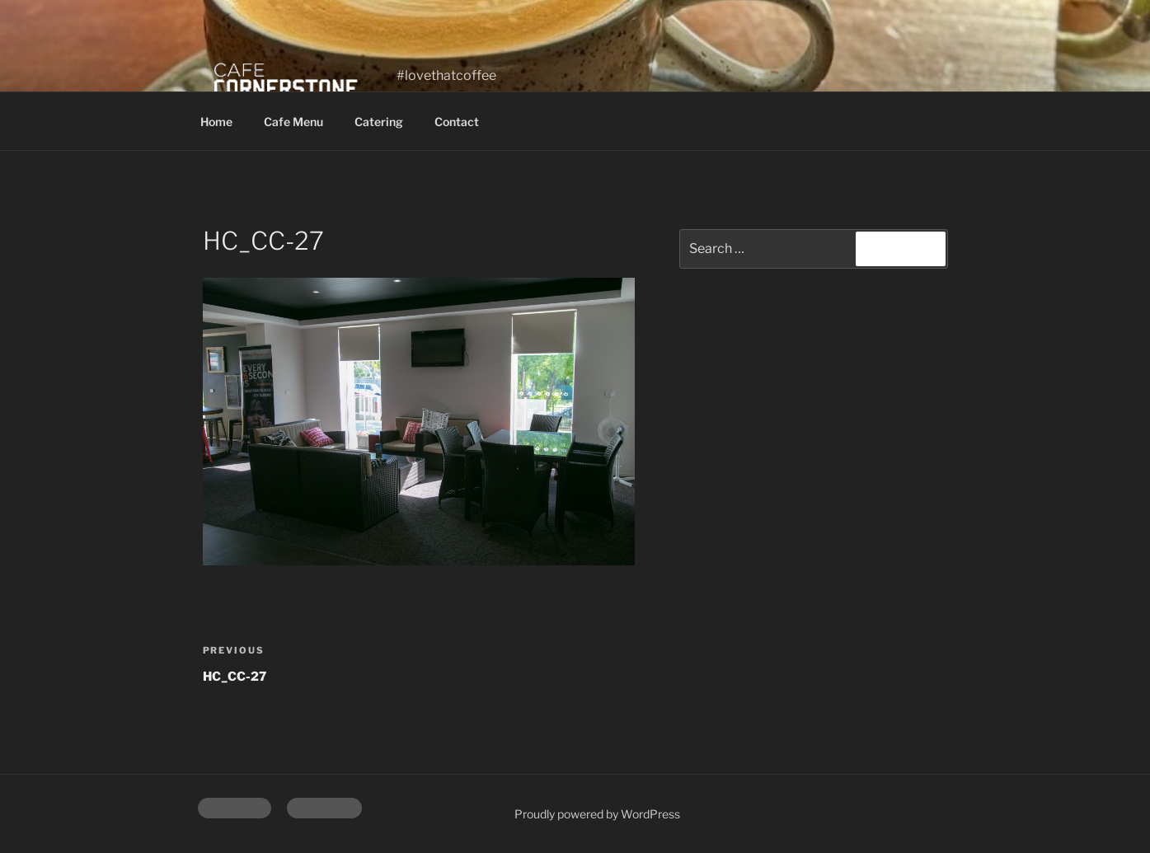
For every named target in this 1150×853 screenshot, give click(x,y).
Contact (456, 122)
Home (216, 122)
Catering (378, 122)
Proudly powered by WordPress (597, 814)
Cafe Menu (293, 122)
